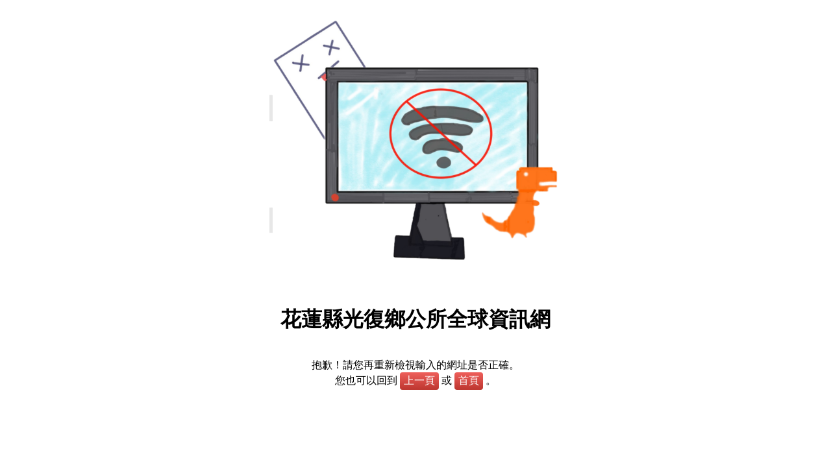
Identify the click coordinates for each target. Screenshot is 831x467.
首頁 (468, 380)
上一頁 (419, 380)
